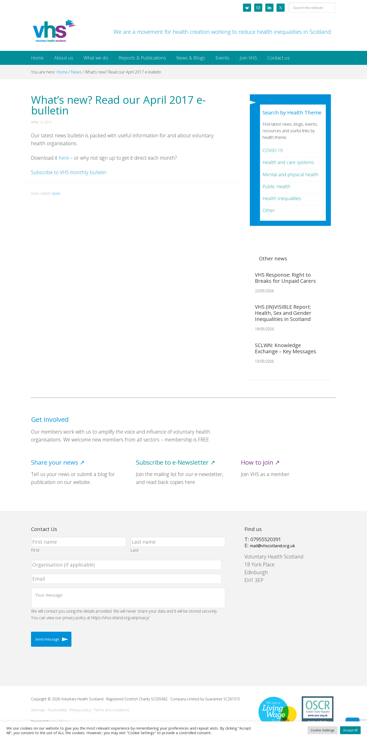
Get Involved (50, 419)
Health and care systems (288, 162)
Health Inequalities (282, 198)
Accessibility (57, 709)
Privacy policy (80, 709)
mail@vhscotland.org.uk (272, 546)
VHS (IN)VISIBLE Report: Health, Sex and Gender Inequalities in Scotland (283, 312)
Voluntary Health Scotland (54, 31)
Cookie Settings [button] (322, 730)
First (35, 550)
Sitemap (38, 709)
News (56, 193)
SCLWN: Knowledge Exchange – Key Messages (285, 348)
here (64, 157)
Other (269, 210)
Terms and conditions (112, 709)
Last (135, 550)
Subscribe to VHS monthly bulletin (68, 172)
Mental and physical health (290, 174)
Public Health (276, 186)
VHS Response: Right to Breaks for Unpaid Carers (285, 277)
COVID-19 (273, 150)
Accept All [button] (350, 730)
